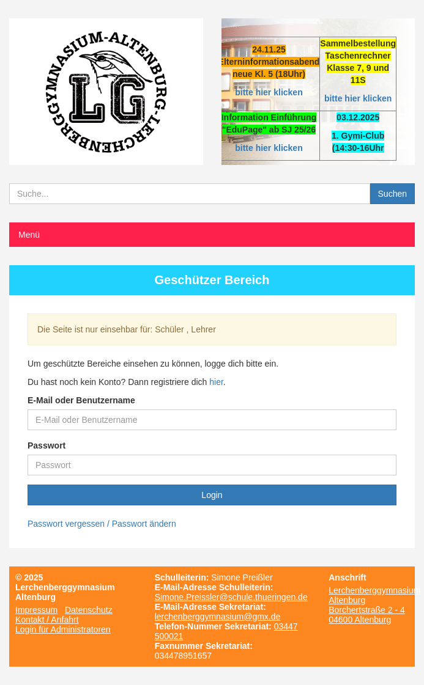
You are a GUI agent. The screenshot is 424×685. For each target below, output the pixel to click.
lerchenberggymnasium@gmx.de (218, 616)
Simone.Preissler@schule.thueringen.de (231, 597)
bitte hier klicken (268, 92)
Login (211, 495)
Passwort (46, 445)
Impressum (36, 610)
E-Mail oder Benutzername (81, 400)
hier (216, 382)
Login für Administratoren (63, 629)
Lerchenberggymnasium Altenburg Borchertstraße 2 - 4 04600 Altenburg (374, 605)
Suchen (392, 194)
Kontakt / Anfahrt (47, 620)
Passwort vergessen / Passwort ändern (102, 524)
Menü (29, 235)
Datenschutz (89, 610)
